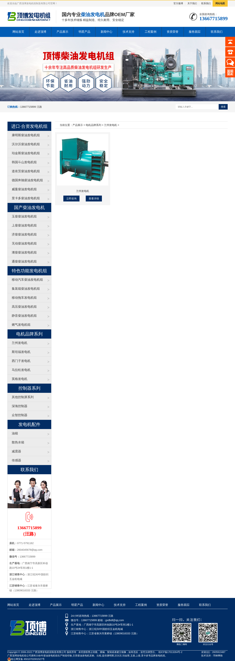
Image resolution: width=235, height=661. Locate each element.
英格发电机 (19, 379)
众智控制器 (19, 415)
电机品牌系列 (93, 125)
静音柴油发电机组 (24, 315)
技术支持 (128, 31)
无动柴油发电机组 (24, 243)
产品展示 (62, 31)
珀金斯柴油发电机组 (26, 153)
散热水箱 (18, 442)
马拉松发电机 (21, 370)
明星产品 (84, 31)
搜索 (223, 106)
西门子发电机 (21, 361)
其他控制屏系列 (23, 397)
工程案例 (150, 31)
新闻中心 (106, 31)
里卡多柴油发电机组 (26, 198)
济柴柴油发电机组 (24, 234)
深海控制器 (19, 406)
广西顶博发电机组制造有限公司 (49, 652)
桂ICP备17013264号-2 (170, 652)
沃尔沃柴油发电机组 (26, 144)
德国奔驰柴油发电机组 (27, 180)
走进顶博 (40, 31)
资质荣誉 (172, 31)
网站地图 (220, 3)
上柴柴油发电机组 (24, 225)
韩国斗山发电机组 (24, 162)
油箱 (15, 433)
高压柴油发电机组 (24, 306)
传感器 (16, 460)
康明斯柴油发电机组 (26, 135)
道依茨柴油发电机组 (26, 171)
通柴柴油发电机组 (24, 261)
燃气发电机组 (21, 324)
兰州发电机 (19, 343)
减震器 (16, 451)
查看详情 (94, 198)
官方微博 (178, 3)
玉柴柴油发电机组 (24, 216)
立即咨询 (71, 198)
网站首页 (18, 31)
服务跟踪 (194, 31)
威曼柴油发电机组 (24, 189)
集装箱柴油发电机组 (26, 288)
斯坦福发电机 (21, 352)
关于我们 (192, 3)
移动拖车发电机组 (24, 297)
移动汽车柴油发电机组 (27, 279)
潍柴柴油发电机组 (24, 252)
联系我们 (206, 3)
